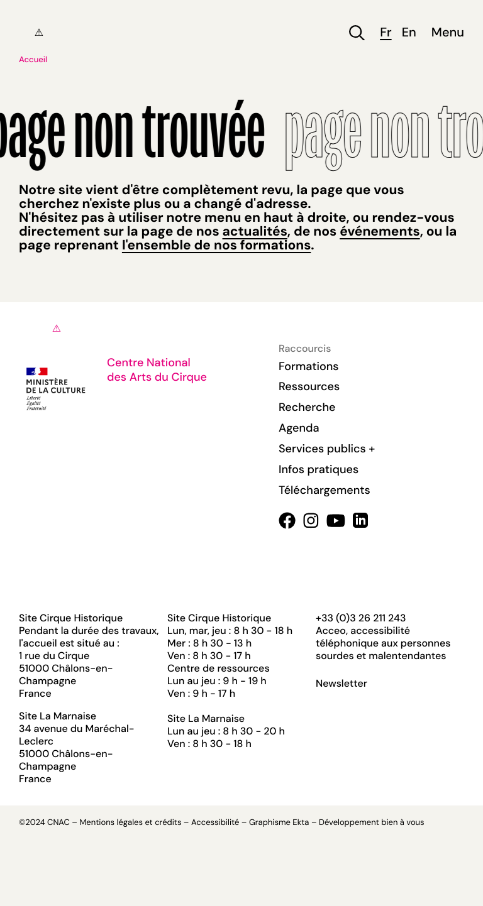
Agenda (299, 427)
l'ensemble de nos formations (216, 245)
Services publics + (327, 448)
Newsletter (341, 683)
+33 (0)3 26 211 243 (361, 618)
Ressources (309, 386)
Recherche (307, 407)
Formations (309, 366)
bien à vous (402, 822)
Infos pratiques (318, 469)
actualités (255, 231)
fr (385, 33)
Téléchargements (324, 490)
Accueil (33, 60)
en (409, 33)
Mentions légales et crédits (130, 822)
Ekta (300, 822)
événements (379, 231)
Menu (447, 33)
